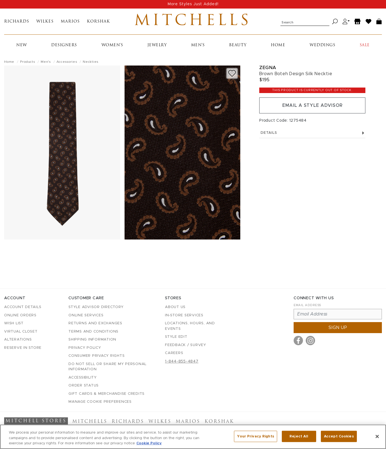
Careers (174, 353)
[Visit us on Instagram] (310, 340)
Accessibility (82, 377)
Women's (112, 45)
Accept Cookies (339, 436)
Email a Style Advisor (312, 105)
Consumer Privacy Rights (96, 356)
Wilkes (45, 22)
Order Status (83, 385)
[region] (193, 436)
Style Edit (176, 337)
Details (312, 133)
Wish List (14, 323)
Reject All (299, 436)
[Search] (335, 22)
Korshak (98, 22)
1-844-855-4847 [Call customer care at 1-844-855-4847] (181, 361)
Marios (70, 22)
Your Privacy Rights (255, 436)
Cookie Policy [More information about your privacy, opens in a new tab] (149, 443)
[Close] (377, 436)
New (21, 45)
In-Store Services (184, 315)
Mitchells (193, 21)
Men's (198, 45)
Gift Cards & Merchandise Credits (106, 394)
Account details (22, 307)
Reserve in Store (23, 348)
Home (278, 45)
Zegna (267, 67)
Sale (365, 45)
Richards (16, 22)
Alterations (18, 339)
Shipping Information (92, 339)
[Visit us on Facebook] (298, 340)
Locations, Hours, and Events (190, 326)
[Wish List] (368, 21)
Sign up (338, 327)
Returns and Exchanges (95, 323)
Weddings (322, 45)
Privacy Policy (84, 348)
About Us (175, 307)
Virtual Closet (21, 331)
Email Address (307, 305)
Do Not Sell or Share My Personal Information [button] (107, 366)
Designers (64, 45)
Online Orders (20, 315)
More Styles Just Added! (193, 4)
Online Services (85, 315)
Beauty (238, 45)
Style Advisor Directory (95, 307)
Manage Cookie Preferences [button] (100, 402)
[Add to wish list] (232, 73)
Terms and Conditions (93, 331)
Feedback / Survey (185, 345)
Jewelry (157, 45)
